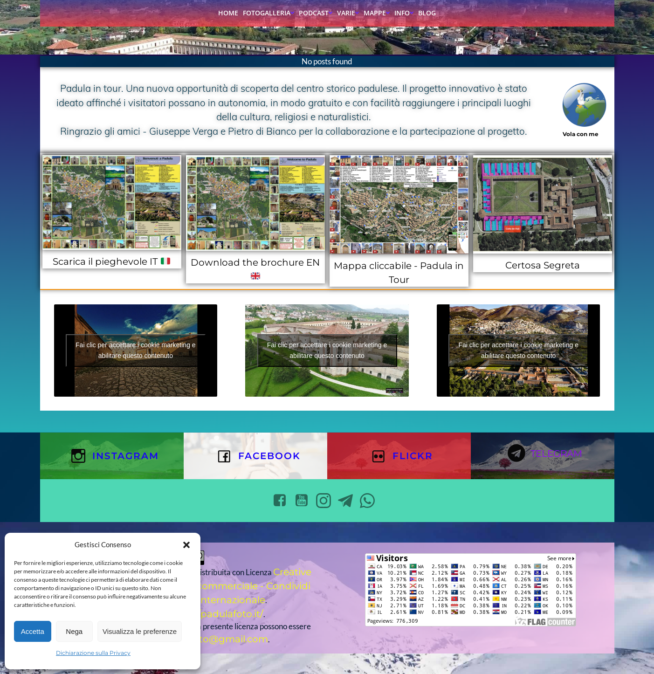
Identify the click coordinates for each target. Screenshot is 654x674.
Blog (427, 12)
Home (228, 12)
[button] (186, 545)
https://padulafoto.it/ (215, 613)
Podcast (315, 12)
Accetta (32, 631)
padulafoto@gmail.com (212, 639)
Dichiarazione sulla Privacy (93, 652)
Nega (74, 631)
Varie (348, 12)
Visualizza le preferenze (140, 631)
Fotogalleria (268, 12)
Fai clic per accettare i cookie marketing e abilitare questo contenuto (136, 350)
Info (403, 12)
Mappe (377, 12)
